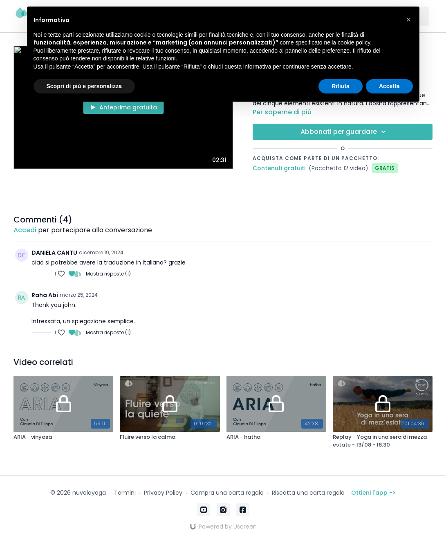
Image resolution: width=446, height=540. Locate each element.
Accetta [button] (389, 86)
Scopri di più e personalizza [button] (84, 86)
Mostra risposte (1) (108, 274)
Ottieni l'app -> (373, 493)
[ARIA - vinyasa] (63, 437)
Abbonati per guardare (344, 132)
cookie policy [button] (354, 42)
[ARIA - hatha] (276, 437)
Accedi (24, 230)
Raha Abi (44, 295)
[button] (408, 19)
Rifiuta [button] (341, 86)
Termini (125, 493)
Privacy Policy (163, 493)
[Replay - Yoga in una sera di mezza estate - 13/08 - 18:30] (383, 441)
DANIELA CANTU (54, 253)
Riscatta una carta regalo (308, 493)
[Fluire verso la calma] (170, 437)
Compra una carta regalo (227, 493)
